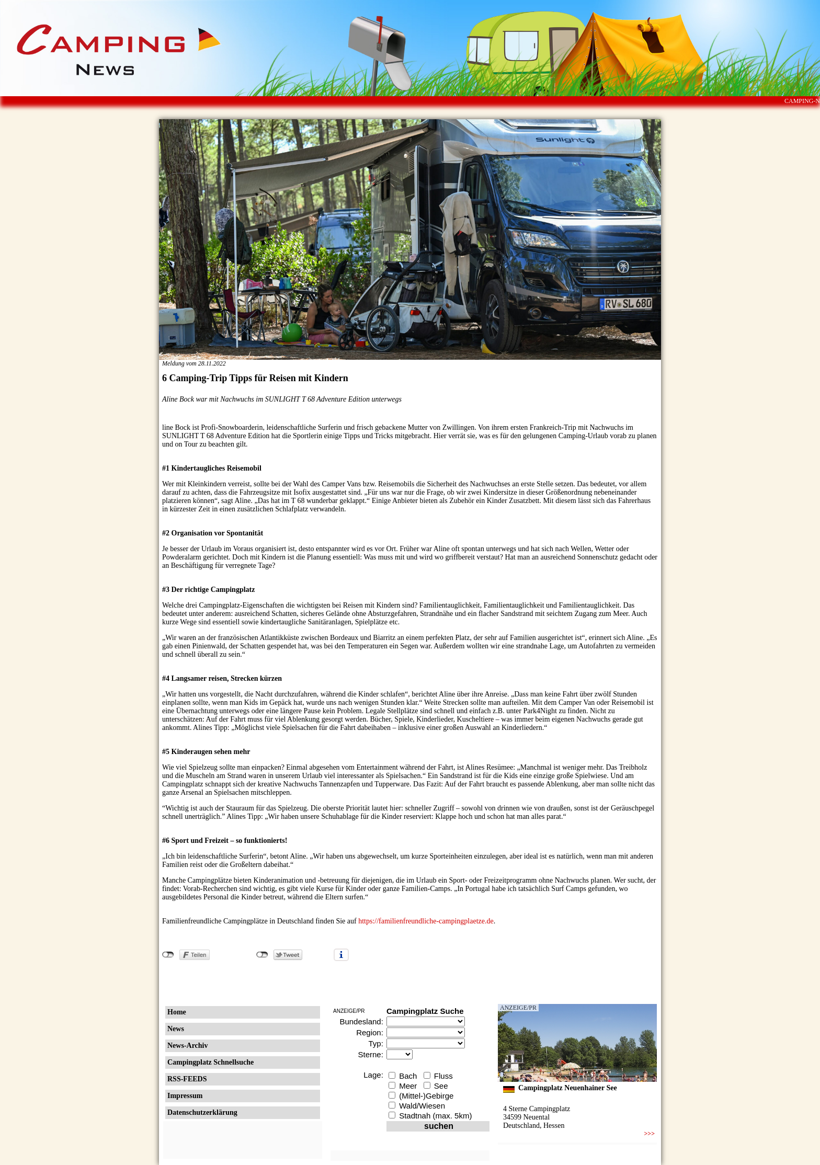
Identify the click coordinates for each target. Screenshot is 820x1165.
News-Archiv (187, 1045)
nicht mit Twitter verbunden (262, 955)
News (175, 1029)
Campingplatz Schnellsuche (210, 1062)
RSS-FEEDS (187, 1079)
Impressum (184, 1096)
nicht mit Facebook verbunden (168, 955)
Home (176, 1012)
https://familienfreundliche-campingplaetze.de (426, 921)
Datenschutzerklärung (202, 1112)
